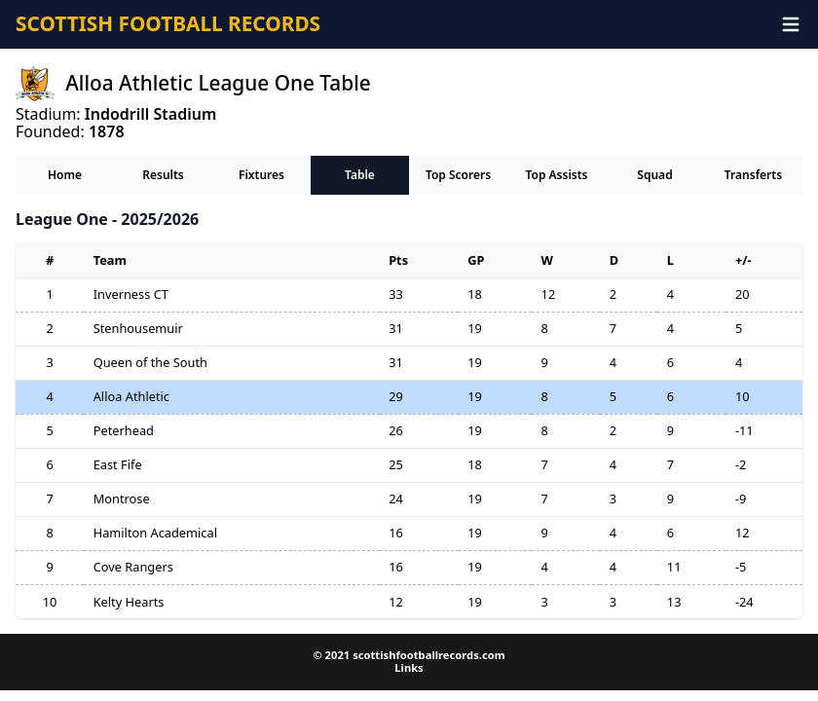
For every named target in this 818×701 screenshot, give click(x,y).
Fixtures (261, 174)
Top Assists (556, 174)
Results (163, 174)
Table (360, 174)
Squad (654, 174)
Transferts (753, 174)
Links (408, 667)
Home (65, 174)
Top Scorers (458, 174)
